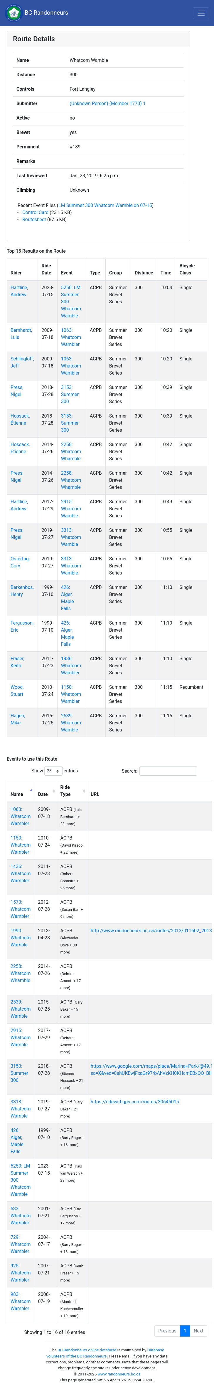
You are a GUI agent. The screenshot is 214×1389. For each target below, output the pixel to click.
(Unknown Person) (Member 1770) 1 (108, 103)
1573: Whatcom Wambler (21, 909)
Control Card (35, 212)
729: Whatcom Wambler (21, 1244)
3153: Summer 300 (70, 394)
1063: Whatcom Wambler (71, 337)
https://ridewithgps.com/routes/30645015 (135, 1102)
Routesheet (34, 219)
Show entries (54, 771)
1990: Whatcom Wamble (21, 938)
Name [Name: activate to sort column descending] (17, 794)
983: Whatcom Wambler (21, 1301)
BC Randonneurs (36, 13)
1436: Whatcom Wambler (71, 666)
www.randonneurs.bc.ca (119, 1374)
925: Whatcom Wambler (21, 1273)
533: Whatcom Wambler (21, 1216)
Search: (159, 771)
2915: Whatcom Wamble (71, 509)
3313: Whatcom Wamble (71, 537)
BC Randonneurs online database (87, 1349)
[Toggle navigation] (201, 13)
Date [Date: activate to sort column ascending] (43, 794)
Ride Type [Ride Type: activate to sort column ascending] (65, 790)
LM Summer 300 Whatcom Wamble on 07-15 (105, 205)
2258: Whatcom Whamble (71, 451)
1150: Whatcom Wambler (71, 694)
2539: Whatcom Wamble (71, 723)
